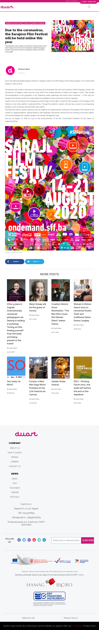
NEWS (14, 479)
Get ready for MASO (16, 375)
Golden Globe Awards (60, 375)
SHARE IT (16, 261)
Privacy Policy (90, 626)
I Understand (77, 626)
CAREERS (15, 462)
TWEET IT (36, 261)
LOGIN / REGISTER (88, 2)
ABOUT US (14, 448)
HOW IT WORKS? (71, 1)
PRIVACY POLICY (71, 618)
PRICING (14, 457)
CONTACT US (14, 466)
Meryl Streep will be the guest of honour (38, 299)
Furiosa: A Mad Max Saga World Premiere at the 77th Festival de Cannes (38, 380)
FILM (15, 483)
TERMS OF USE (28, 618)
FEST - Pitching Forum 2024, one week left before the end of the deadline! (83, 380)
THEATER (15, 492)
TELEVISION (15, 488)
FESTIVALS (14, 497)
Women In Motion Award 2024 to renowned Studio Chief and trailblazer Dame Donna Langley (83, 304)
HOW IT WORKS (15, 453)
